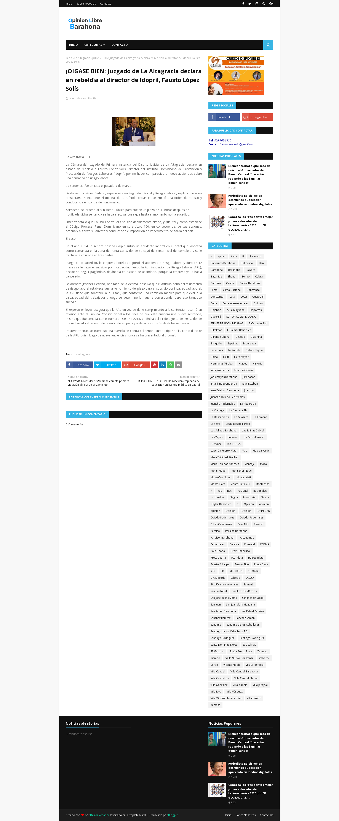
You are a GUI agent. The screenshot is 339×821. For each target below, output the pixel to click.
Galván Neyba (254, 350)
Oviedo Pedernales (222, 517)
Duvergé (216, 317)
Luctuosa (216, 444)
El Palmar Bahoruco (239, 330)
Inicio (69, 3)
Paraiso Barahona (236, 531)
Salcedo (235, 578)
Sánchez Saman (245, 618)
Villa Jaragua (260, 685)
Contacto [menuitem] (120, 45)
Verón (214, 665)
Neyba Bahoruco (221, 504)
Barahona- (234, 270)
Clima (214, 290)
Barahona (217, 270)
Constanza (253, 290)
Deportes (256, 310)
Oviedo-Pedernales (251, 517)
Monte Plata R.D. (240, 484)
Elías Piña (256, 337)
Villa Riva (216, 691)
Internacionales (243, 370)
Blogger (173, 815)
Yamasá (215, 705)
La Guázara (241, 417)
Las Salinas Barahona (224, 430)
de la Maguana (236, 310)
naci (229, 491)
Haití (226, 357)
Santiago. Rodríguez (252, 638)
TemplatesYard (136, 815)
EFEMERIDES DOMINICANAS (227, 323)
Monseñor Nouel (221, 477)
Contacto (105, 3)
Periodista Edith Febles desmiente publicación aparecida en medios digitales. (250, 200)
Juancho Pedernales (223, 404)
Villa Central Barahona (244, 671)
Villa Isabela (240, 685)
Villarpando (254, 698)
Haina (214, 357)
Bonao (245, 276)
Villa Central (218, 671)
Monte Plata (218, 484)
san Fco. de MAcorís (244, 591)
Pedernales (217, 544)
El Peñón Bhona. (220, 337)
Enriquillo (216, 343)
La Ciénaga (217, 410)
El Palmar (216, 330)
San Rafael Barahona (223, 611)
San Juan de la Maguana (240, 604)
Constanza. (217, 296)
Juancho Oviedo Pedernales (228, 397)
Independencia (220, 370)
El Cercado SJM (258, 323)
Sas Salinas (249, 645)
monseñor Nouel (242, 470)
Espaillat (232, 343)
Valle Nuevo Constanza (239, 658)
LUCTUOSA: (234, 444)
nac (219, 491)
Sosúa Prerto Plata (241, 651)
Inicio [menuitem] (73, 45)
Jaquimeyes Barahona (224, 377)
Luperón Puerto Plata (224, 450)
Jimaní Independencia (224, 383)
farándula (234, 350)
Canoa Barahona (250, 283)
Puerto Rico (242, 564)
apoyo (221, 256)
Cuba (214, 303)
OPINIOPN (263, 511)
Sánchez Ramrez (220, 618)
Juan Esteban (250, 383)
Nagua (234, 497)
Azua (234, 256)
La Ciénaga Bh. (238, 410)
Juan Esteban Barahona (225, 390)
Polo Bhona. (218, 551)
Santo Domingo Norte (224, 645)
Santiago (216, 624)
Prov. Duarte (218, 557)
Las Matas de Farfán (237, 424)
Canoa (230, 283)
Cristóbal (258, 296)
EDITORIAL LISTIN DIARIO (241, 317)
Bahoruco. (247, 263)
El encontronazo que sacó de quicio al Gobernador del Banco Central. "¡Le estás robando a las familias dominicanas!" (249, 174)
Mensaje (250, 464)
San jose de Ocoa (253, 598)
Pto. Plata (237, 557)
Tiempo (215, 658)
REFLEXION (236, 571)
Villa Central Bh (220, 678)
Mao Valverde (261, 450)
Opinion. (230, 511)
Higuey (243, 363)
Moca (263, 464)
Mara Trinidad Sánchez (224, 457)
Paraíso (215, 531)
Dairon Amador (100, 815)
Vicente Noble (231, 665)
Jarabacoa (249, 377)
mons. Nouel (218, 470)
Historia (257, 363)
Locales (232, 437)
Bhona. (231, 276)
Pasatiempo (247, 537)
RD (222, 571)
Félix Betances (77, 98)
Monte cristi (244, 477)
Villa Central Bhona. (246, 678)
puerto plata (256, 557)
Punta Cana (261, 564)
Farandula (217, 350)
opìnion (215, 511)
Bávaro (250, 270)
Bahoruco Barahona (223, 263)
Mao (244, 450)
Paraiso (258, 524)
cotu (232, 296)
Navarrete (249, 497)
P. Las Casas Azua (221, 524)
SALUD (250, 578)
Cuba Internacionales (235, 303)
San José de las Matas (224, 598)
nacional (243, 491)
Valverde (264, 658)
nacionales (260, 491)
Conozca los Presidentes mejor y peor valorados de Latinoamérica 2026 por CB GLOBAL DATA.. (250, 223)
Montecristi (262, 484)
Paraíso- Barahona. (222, 537)
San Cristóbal (219, 591)
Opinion (249, 504)
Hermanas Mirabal (222, 363)
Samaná (248, 584)
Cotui (243, 296)
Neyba (265, 497)
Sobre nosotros (86, 3)
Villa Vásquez (235, 691)
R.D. (213, 571)
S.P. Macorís (218, 578)
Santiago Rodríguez (222, 638)
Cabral (259, 276)
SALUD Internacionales (224, 584)
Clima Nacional (232, 290)
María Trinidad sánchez (225, 464)
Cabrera (216, 283)
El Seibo (240, 337)
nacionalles (217, 497)
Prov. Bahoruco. (241, 551)
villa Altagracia (255, 665)
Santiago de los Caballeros (243, 624)
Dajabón (216, 310)
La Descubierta (220, 417)
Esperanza (249, 343)
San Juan (216, 604)
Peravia (234, 544)
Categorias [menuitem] (93, 45)
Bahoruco (255, 256)
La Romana (260, 417)
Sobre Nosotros (246, 815)
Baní (261, 263)
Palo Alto (243, 524)
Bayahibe (216, 276)
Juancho (249, 390)
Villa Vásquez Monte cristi (226, 698)
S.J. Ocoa (253, 571)
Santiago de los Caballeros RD (229, 631)
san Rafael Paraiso (252, 611)
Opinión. (246, 511)
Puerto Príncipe (220, 564)
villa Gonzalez (219, 685)
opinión (264, 504)
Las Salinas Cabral (253, 430)
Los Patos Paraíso (253, 437)
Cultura (258, 303)
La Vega (215, 424)
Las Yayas (216, 437)
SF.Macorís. (217, 651)
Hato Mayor (241, 357)
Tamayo (262, 651)
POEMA (264, 544)
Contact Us (266, 815)
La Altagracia (82, 58)
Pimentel (249, 544)
